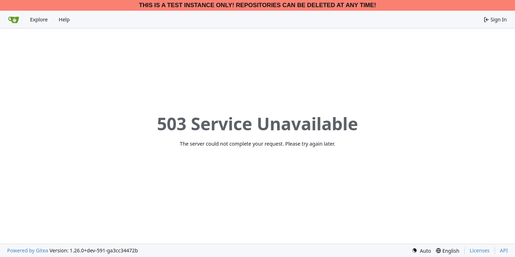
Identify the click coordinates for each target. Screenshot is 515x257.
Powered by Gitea (27, 250)
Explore (39, 19)
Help (64, 19)
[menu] (421, 250)
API (504, 250)
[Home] (14, 19)
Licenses (480, 250)
